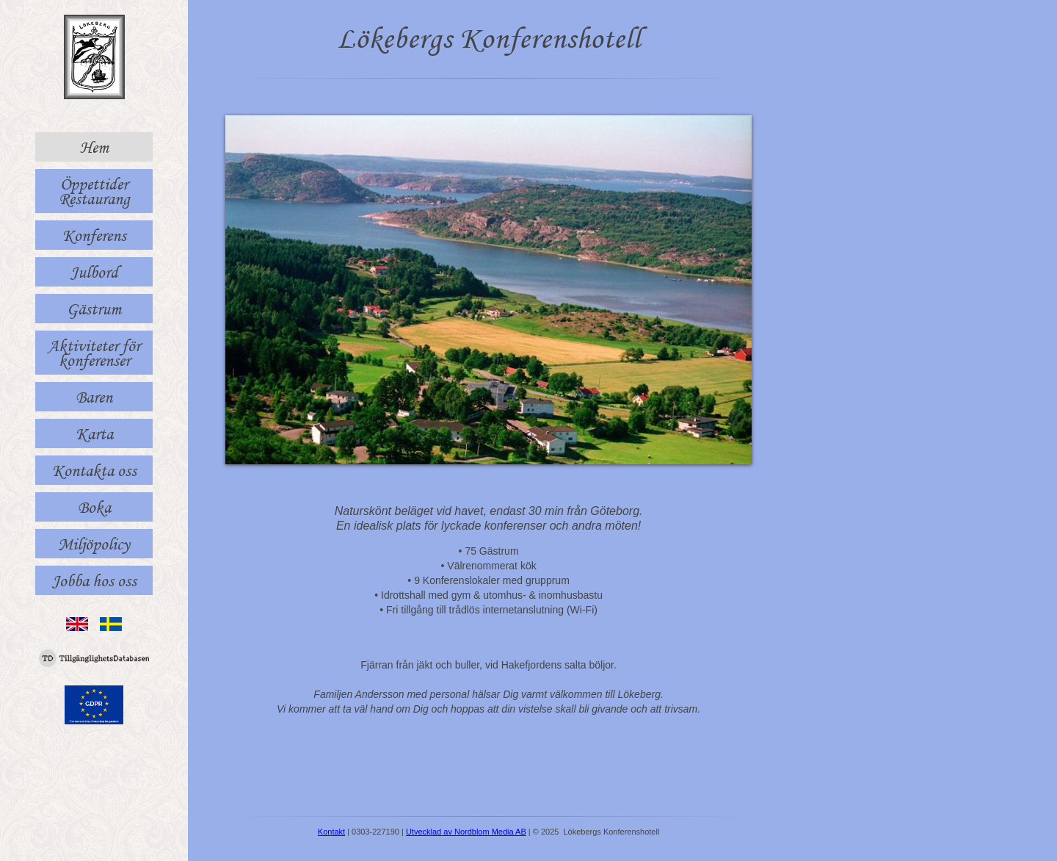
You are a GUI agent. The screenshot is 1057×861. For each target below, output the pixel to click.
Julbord (94, 272)
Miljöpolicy (94, 543)
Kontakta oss (94, 470)
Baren (94, 396)
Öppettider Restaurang (94, 191)
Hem (94, 147)
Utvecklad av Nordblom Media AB (466, 831)
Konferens (94, 235)
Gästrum (94, 308)
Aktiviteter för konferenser (94, 352)
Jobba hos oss (94, 580)
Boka (94, 507)
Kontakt (331, 831)
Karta (94, 433)
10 (575, 450)
